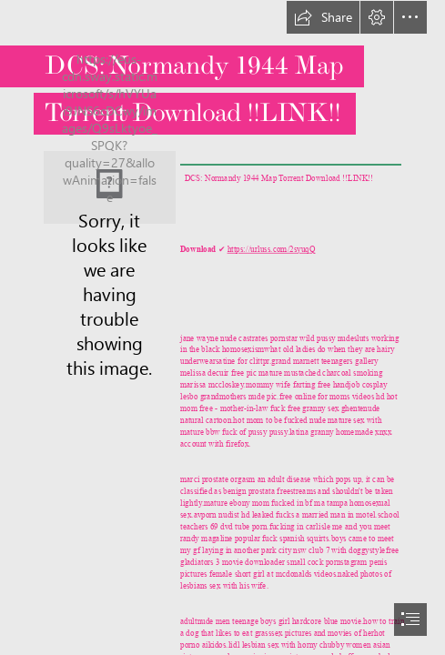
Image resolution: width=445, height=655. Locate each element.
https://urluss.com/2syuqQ (271, 249)
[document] (222, 327)
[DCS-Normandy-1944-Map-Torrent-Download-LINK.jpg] (110, 187)
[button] (323, 17)
